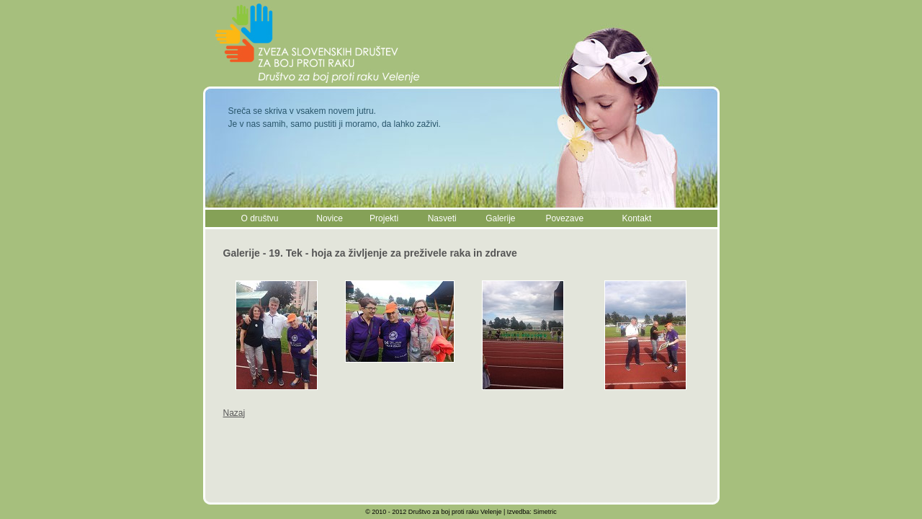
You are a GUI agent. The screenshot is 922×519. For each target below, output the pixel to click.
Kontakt (637, 218)
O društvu (260, 218)
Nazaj (234, 413)
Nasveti (442, 218)
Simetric (545, 511)
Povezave (564, 218)
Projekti (384, 218)
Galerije (500, 218)
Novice (329, 218)
